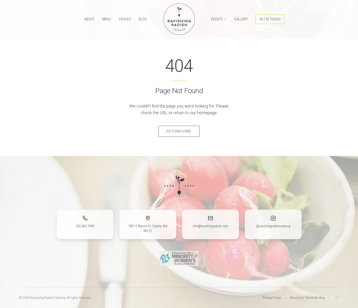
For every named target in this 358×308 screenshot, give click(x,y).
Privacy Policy (271, 298)
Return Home (179, 131)
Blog (143, 19)
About (89, 19)
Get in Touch (270, 19)
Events (219, 19)
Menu (106, 19)
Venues (125, 19)
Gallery (241, 19)
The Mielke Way (315, 298)
